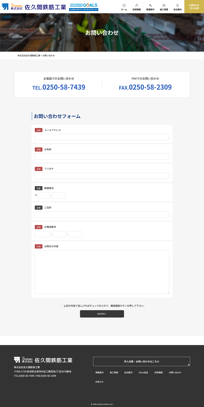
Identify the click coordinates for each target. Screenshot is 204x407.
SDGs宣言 (144, 372)
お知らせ (99, 381)
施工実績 (114, 372)
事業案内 (99, 372)
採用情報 (160, 372)
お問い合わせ (176, 372)
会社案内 (129, 372)
